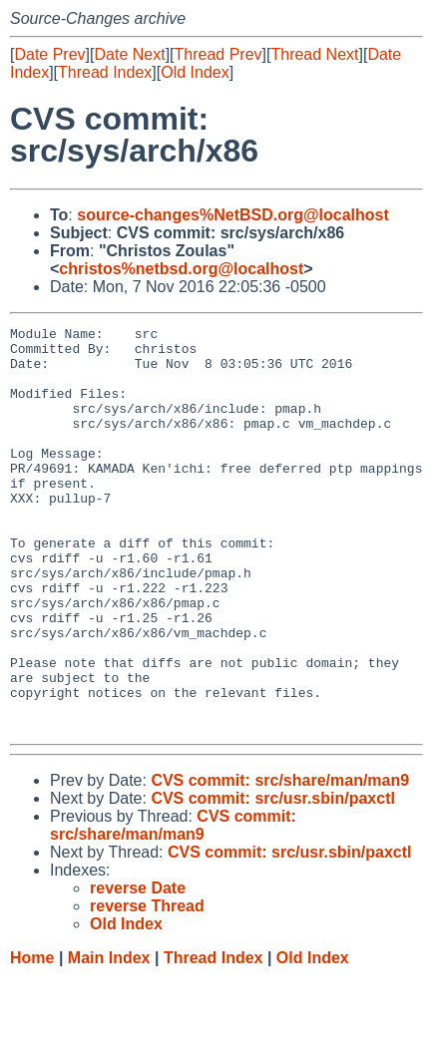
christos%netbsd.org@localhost (181, 268)
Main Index (109, 1038)
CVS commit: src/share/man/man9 (280, 861)
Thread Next (314, 54)
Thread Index (105, 72)
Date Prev (49, 54)
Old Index (194, 72)
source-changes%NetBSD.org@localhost (233, 214)
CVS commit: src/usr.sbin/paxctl (273, 879)
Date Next (129, 54)
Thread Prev (218, 54)
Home (32, 1038)
